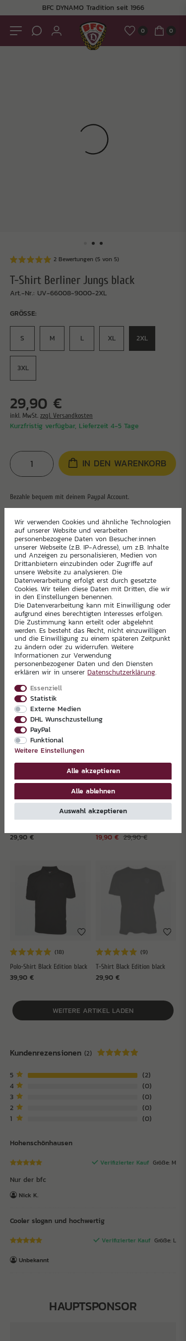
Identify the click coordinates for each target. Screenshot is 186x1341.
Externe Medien (55, 709)
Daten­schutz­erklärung (121, 672)
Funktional (46, 740)
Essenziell (46, 688)
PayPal (40, 729)
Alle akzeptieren (93, 771)
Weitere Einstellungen (49, 750)
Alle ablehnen (93, 791)
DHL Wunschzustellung (66, 719)
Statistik (43, 698)
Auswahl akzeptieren (93, 811)
